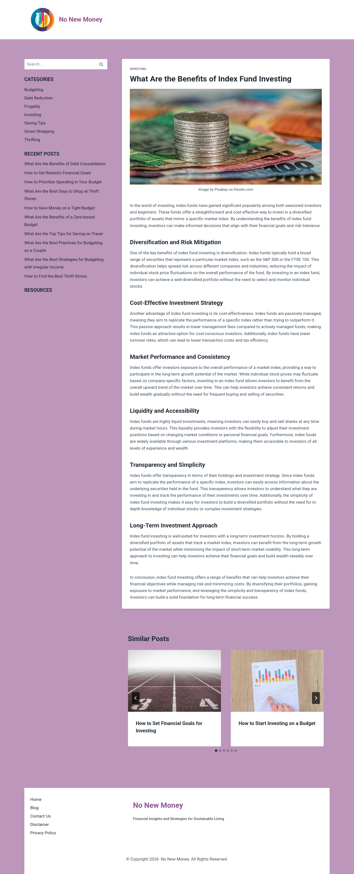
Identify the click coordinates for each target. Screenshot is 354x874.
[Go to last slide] (136, 698)
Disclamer (39, 824)
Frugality (32, 106)
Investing (138, 69)
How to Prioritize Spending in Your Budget (63, 181)
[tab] (216, 750)
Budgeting (33, 89)
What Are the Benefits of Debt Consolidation (65, 163)
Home (36, 799)
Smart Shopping (39, 131)
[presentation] (174, 681)
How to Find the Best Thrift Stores (55, 276)
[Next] (316, 698)
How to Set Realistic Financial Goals (57, 172)
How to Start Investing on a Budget (277, 723)
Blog (34, 807)
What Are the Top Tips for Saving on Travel (63, 233)
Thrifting (32, 139)
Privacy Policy (43, 832)
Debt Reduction (38, 97)
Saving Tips (35, 123)
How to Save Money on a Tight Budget (59, 207)
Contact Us (40, 816)
